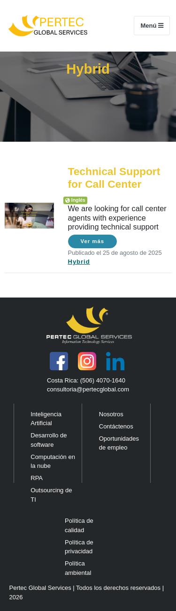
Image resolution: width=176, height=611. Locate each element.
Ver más (93, 241)
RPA (37, 477)
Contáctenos (116, 426)
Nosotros (111, 414)
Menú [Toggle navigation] (155, 25)
